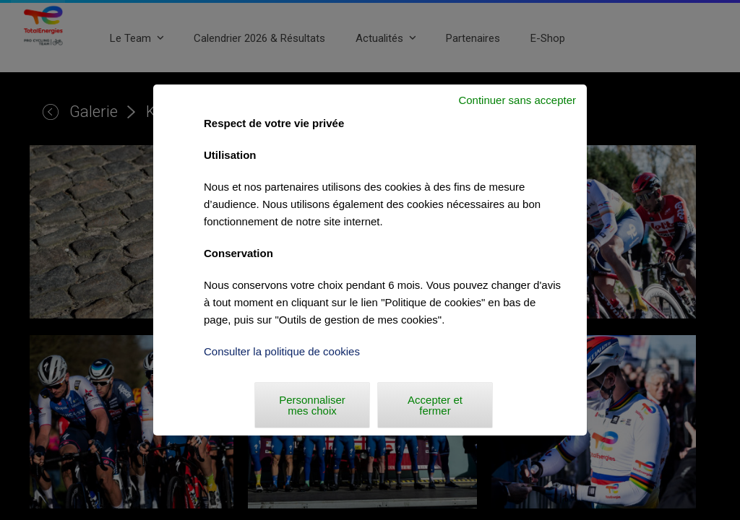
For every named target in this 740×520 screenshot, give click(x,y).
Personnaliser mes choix (312, 405)
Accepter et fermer (435, 405)
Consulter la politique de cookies (282, 351)
